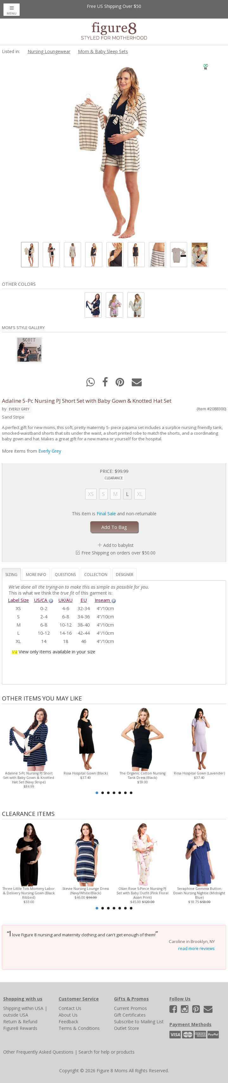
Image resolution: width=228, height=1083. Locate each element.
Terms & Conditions (79, 1028)
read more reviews (196, 948)
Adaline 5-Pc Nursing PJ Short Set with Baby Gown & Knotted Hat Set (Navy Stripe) (28, 777)
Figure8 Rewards (20, 1028)
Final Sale (106, 514)
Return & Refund (20, 1022)
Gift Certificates (130, 1015)
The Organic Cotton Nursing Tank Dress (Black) (142, 775)
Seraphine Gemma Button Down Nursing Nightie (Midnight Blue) (199, 893)
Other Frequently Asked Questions (38, 1052)
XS (91, 494)
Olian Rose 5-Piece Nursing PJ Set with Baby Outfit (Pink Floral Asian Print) (142, 893)
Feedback (68, 1022)
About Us (68, 1015)
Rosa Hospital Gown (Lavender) (199, 773)
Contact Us (70, 1008)
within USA (32, 1008)
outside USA (15, 1015)
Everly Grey (19, 409)
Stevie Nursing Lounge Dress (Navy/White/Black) (85, 890)
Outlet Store (126, 1028)
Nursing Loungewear (49, 51)
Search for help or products (107, 1052)
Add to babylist (118, 545)
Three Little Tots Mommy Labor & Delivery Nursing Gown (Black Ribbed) (29, 893)
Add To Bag (114, 527)
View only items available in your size (57, 651)
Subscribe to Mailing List (139, 1022)
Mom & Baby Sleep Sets (103, 51)
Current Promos (130, 1008)
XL (140, 494)
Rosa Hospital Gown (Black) (86, 773)
